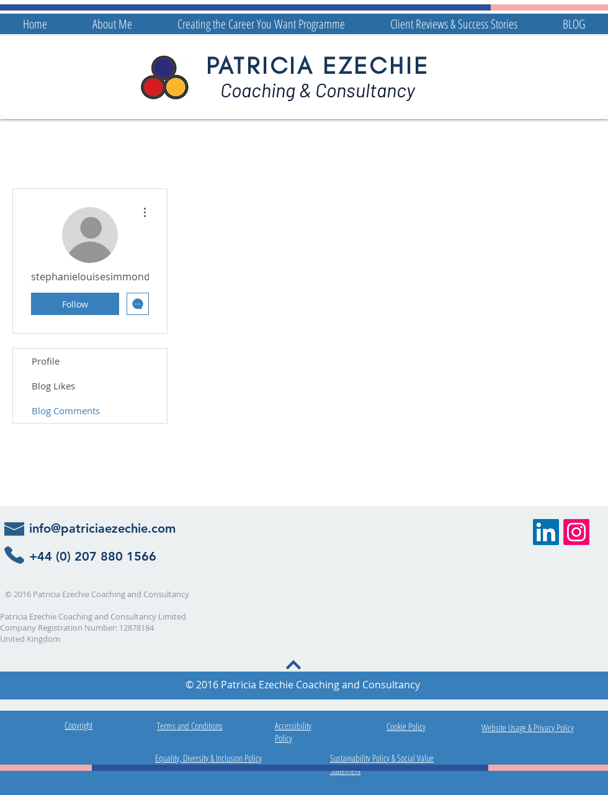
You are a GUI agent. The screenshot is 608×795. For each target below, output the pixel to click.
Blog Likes (53, 386)
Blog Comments (66, 410)
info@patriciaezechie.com (102, 528)
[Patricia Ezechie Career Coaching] (546, 532)
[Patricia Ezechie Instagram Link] (576, 532)
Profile (46, 361)
